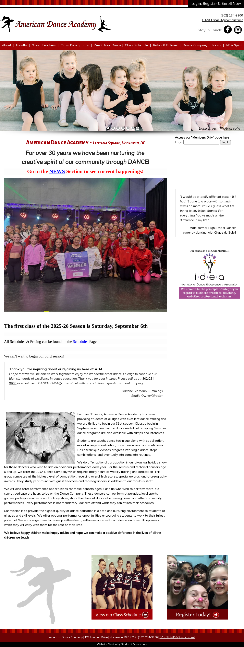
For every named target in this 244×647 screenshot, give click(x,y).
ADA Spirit (234, 45)
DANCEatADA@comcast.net (222, 20)
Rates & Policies (165, 45)
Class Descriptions (75, 45)
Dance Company (195, 45)
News (216, 45)
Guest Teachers (44, 45)
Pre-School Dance (107, 45)
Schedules (80, 341)
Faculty (21, 45)
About (6, 45)
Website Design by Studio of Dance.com (122, 644)
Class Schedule (136, 45)
